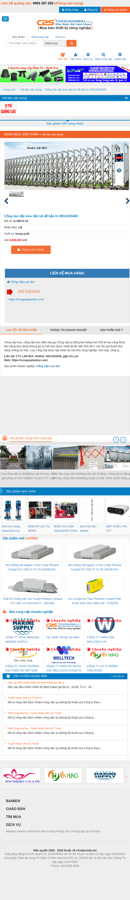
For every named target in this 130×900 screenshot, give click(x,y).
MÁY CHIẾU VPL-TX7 (117, 528)
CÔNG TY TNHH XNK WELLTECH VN (100, 639)
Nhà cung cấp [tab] (40, 37)
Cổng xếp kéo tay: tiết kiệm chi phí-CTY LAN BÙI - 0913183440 (40, 476)
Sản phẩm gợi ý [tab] (111, 330)
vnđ (24, 240)
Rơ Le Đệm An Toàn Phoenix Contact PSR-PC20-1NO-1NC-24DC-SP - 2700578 (95, 601)
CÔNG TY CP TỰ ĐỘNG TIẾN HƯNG (102, 668)
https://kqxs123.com (84, 871)
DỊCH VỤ (13, 825)
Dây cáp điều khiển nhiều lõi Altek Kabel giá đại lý (36, 682)
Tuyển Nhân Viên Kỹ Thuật (23, 743)
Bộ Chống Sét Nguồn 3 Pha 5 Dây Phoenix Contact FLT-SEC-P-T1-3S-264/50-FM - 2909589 (32, 567)
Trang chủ (9, 89)
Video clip (120, 57)
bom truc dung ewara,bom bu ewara (11, 529)
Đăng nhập (70, 9)
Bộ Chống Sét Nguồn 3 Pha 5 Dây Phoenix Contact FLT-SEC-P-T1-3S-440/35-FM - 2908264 (94, 567)
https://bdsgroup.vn (60, 871)
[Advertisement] (64, 404)
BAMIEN (13, 801)
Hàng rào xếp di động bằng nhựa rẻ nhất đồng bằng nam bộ (92, 476)
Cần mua (75, 57)
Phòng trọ (40, 871)
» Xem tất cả (117, 676)
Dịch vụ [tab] (60, 37)
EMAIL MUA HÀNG (30, 249)
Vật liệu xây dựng (30, 89)
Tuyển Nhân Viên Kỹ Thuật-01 (25, 697)
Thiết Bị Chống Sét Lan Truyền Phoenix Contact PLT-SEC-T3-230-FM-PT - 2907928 (32, 601)
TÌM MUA (13, 817)
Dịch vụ (88, 57)
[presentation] (116, 440)
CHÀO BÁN (15, 809)
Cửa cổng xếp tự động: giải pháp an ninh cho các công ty (15, 476)
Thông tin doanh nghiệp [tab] (68, 330)
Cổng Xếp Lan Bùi (21, 282)
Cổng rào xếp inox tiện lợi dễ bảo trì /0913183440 (75, 89)
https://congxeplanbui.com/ (26, 299)
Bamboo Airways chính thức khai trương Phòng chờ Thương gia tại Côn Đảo (53, 831)
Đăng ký (91, 9)
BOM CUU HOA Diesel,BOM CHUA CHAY (65, 529)
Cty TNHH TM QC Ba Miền (62, 637)
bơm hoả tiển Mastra (88, 528)
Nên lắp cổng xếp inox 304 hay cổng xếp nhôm (67, 476)
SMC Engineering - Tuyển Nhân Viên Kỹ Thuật (34, 713)
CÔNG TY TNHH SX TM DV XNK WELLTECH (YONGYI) (63, 668)
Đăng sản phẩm (115, 9)
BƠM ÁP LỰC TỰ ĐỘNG (39, 528)
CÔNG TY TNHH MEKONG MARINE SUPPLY (22, 639)
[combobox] (65, 43)
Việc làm (62, 57)
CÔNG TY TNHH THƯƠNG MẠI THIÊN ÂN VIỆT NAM (22, 668)
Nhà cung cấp (103, 57)
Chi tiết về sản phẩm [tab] (21, 330)
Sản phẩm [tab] (18, 37)
